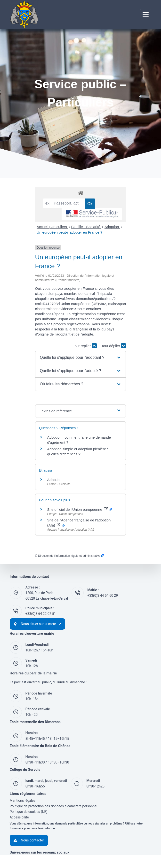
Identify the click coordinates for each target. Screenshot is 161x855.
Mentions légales (22, 765)
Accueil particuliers (26, 240)
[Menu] (145, 14)
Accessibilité (19, 782)
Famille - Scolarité (61, 240)
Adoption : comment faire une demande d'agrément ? (65, 417)
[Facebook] (16, 829)
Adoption (86, 240)
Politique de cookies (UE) (29, 776)
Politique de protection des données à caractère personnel (53, 770)
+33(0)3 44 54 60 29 (102, 560)
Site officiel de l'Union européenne (54, 479)
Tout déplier (139, 325)
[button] (80, 337)
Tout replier (110, 325)
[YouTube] (31, 829)
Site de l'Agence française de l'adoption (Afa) (63, 490)
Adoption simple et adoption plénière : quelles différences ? (69, 423)
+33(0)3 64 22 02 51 (40, 578)
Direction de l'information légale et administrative (45, 520)
